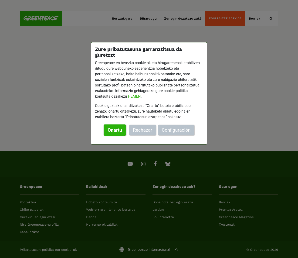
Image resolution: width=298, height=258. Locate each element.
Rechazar (142, 130)
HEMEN (134, 96)
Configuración (176, 130)
